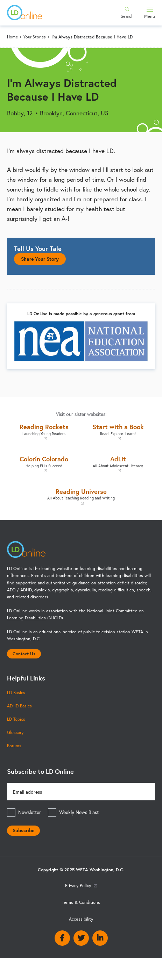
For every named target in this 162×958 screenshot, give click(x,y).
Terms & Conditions (81, 902)
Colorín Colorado (44, 464)
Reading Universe (81, 496)
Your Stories (34, 36)
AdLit (118, 464)
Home (12, 36)
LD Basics (16, 692)
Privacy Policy (81, 885)
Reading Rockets (44, 432)
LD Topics (16, 719)
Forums (14, 745)
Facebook (62, 938)
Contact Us (24, 653)
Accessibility (81, 919)
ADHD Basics (19, 705)
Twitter (81, 938)
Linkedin (100, 938)
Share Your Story (40, 259)
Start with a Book (118, 432)
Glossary (15, 732)
